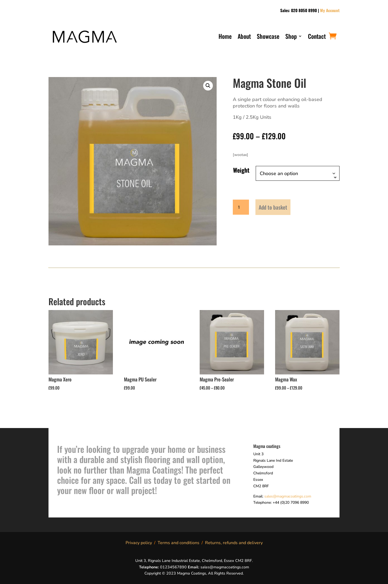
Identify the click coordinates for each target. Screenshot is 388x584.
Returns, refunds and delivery (234, 543)
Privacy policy (139, 543)
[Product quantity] (241, 207)
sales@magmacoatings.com (287, 496)
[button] (208, 86)
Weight (241, 170)
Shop (291, 37)
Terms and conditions (178, 543)
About (244, 37)
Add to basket (273, 207)
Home (225, 37)
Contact (317, 37)
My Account (330, 10)
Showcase (268, 37)
